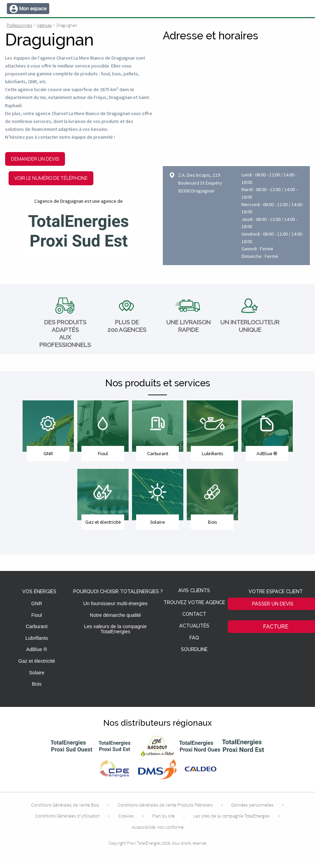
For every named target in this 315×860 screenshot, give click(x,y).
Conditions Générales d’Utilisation (67, 816)
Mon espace (33, 8)
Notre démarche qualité (115, 615)
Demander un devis (35, 158)
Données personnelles (252, 805)
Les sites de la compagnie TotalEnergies (231, 816)
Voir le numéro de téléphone (51, 178)
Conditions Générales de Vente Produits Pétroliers (165, 805)
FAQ (194, 637)
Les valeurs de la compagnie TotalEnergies (115, 629)
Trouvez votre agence (194, 602)
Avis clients (194, 590)
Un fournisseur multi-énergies (115, 603)
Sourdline (194, 649)
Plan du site (163, 816)
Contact (194, 614)
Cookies (126, 816)
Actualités (194, 625)
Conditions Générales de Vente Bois (65, 805)
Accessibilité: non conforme (158, 827)
